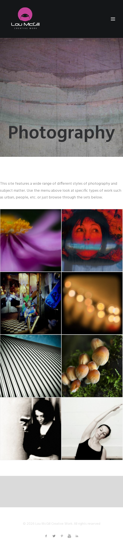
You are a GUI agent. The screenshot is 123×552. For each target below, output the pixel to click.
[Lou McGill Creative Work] (25, 19)
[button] (113, 19)
